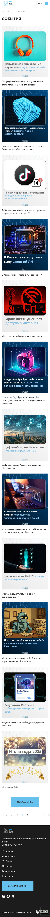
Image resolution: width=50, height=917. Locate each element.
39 (43, 814)
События (7, 861)
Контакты (7, 876)
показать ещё (25, 801)
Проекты (7, 866)
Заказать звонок (17, 886)
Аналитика (8, 856)
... (38, 814)
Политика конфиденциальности (16, 912)
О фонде (7, 851)
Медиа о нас (10, 871)
